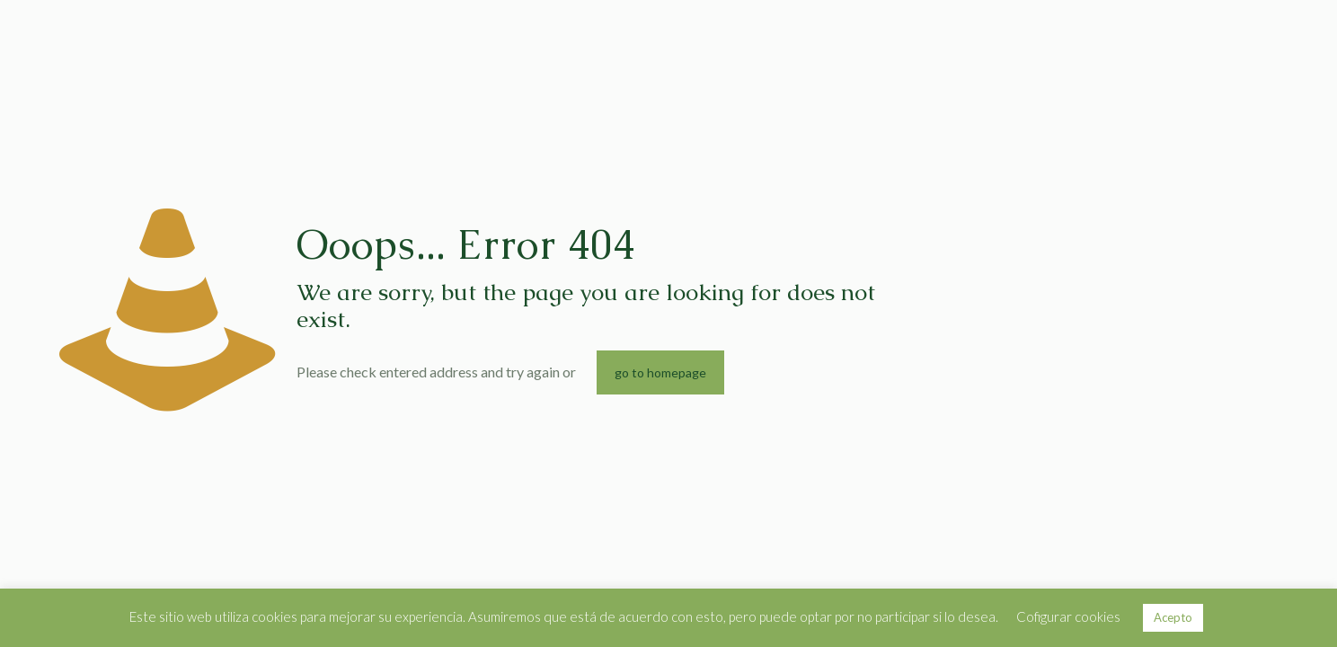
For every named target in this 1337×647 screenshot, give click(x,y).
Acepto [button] (1173, 617)
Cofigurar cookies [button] (1068, 616)
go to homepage (660, 372)
